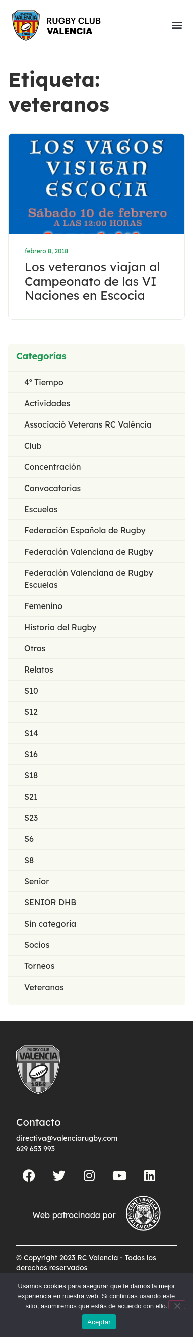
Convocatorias (52, 488)
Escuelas (41, 509)
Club (33, 446)
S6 (29, 839)
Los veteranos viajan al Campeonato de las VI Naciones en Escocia (92, 281)
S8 (29, 860)
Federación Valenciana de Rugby (88, 551)
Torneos (39, 966)
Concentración (52, 467)
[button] (176, 25)
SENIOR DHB (50, 902)
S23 (31, 818)
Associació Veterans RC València (88, 424)
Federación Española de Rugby (85, 530)
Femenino (43, 606)
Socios (36, 945)
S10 (31, 691)
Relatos (38, 669)
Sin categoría (50, 924)
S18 (31, 775)
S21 (31, 797)
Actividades (47, 403)
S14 (31, 733)
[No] (176, 1304)
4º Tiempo (43, 382)
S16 (31, 754)
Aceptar (99, 1322)
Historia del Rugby (60, 627)
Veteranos (44, 987)
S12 (31, 712)
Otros (34, 648)
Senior (36, 881)
